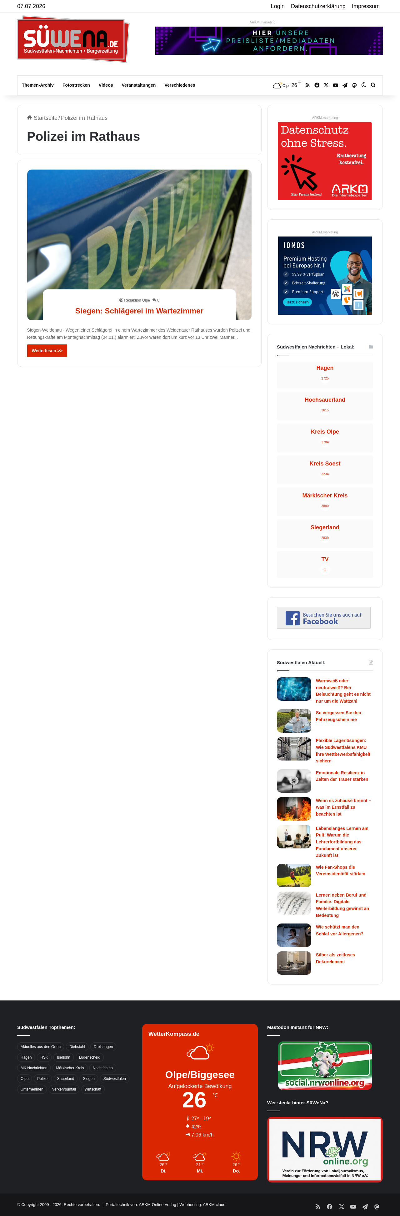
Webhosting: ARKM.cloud (202, 1204)
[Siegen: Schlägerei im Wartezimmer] (139, 245)
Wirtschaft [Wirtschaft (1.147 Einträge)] (93, 1089)
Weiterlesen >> (47, 350)
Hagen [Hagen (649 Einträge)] (26, 1057)
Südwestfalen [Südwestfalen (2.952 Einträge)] (114, 1078)
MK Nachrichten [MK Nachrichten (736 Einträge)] (34, 1068)
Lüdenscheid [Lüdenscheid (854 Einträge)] (89, 1057)
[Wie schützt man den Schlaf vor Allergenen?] (294, 935)
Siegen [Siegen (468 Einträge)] (88, 1078)
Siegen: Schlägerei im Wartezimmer (139, 310)
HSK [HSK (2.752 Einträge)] (44, 1057)
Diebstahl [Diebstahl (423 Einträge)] (77, 1047)
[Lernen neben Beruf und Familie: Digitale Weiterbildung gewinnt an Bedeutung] (294, 903)
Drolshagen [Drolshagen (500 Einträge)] (103, 1047)
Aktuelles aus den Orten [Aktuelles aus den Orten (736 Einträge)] (41, 1047)
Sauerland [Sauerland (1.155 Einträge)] (65, 1078)
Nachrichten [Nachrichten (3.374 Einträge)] (103, 1068)
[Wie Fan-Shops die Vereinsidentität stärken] (294, 875)
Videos (106, 85)
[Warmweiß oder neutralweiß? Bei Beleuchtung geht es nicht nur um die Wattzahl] (294, 689)
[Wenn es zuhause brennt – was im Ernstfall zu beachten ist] (294, 809)
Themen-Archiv (38, 85)
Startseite (42, 118)
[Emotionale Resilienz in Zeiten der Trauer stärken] (294, 781)
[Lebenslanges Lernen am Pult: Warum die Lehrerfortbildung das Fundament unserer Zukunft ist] (294, 836)
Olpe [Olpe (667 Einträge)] (24, 1078)
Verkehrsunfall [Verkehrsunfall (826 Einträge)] (64, 1089)
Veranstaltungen (139, 85)
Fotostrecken (76, 85)
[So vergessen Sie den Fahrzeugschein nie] (294, 721)
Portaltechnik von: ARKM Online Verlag (141, 1204)
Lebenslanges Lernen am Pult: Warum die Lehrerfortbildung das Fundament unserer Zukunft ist (342, 842)
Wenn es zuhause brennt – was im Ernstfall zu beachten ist (343, 807)
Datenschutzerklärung (318, 6)
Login (278, 6)
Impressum (366, 6)
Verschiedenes (179, 85)
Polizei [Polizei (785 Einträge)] (42, 1078)
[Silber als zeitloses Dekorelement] (294, 963)
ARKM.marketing (262, 22)
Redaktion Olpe (137, 300)
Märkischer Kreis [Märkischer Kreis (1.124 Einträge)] (70, 1068)
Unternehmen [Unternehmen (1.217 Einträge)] (32, 1089)
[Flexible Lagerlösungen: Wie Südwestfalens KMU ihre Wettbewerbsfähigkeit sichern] (294, 749)
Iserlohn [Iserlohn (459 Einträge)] (63, 1057)
